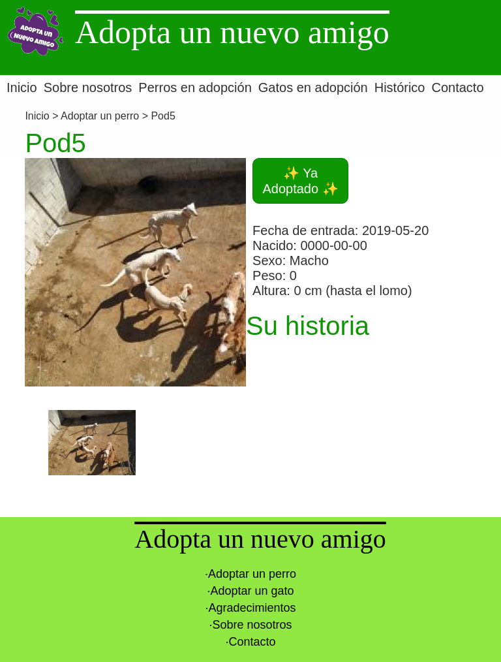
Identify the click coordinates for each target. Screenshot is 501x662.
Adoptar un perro (100, 115)
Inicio (38, 115)
